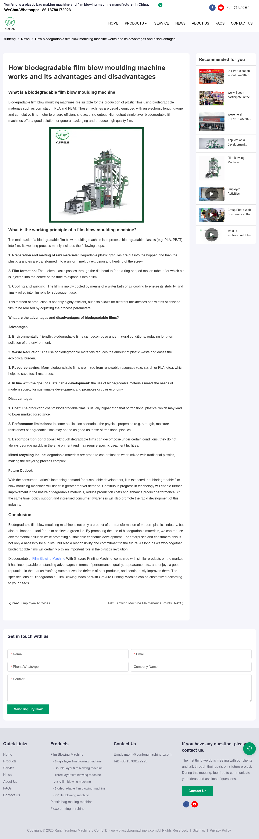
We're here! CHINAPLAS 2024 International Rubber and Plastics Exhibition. (240, 117)
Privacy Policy (220, 830)
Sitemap (198, 830)
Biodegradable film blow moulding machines (41, 102)
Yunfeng (9, 39)
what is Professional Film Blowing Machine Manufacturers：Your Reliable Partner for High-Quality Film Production (239, 233)
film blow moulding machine (86, 92)
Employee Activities (234, 191)
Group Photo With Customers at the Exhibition (239, 212)
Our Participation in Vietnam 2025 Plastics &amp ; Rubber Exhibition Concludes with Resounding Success (239, 73)
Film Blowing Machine (48, 558)
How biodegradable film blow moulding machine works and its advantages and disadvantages (105, 39)
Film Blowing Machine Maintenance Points (236, 160)
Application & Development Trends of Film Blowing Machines (240, 142)
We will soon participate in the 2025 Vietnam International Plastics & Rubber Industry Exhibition (240, 95)
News (25, 39)
